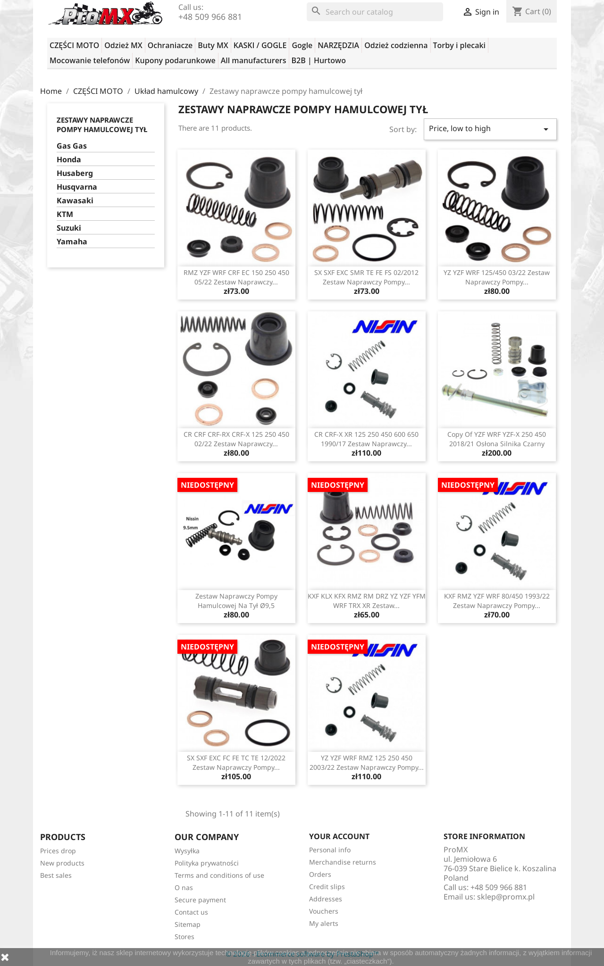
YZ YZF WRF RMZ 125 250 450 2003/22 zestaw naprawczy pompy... (367, 762)
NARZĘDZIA (338, 45)
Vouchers (323, 911)
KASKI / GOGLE (260, 45)
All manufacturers (253, 60)
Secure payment (200, 899)
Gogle (302, 45)
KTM (65, 214)
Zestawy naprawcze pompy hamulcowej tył (102, 124)
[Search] (375, 11)
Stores (184, 936)
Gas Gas (72, 146)
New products (62, 862)
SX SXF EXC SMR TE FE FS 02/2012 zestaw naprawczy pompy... (366, 277)
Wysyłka (187, 850)
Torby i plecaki (459, 45)
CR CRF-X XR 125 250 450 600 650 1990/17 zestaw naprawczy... (366, 439)
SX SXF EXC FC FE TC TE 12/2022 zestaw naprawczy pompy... (236, 762)
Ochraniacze (170, 45)
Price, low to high (490, 129)
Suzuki (69, 228)
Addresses (325, 898)
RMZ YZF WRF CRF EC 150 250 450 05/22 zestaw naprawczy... (236, 277)
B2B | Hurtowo (319, 60)
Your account (339, 836)
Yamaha (72, 242)
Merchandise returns (342, 862)
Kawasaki (75, 201)
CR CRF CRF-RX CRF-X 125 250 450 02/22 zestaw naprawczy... (236, 439)
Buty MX (213, 45)
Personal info (330, 849)
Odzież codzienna (396, 45)
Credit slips (327, 886)
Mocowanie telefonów (90, 60)
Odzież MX (123, 45)
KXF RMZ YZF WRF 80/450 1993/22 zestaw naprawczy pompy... (497, 600)
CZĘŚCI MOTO (74, 45)
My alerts (323, 923)
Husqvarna (77, 187)
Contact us (191, 912)
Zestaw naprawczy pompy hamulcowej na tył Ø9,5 (236, 600)
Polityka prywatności (207, 862)
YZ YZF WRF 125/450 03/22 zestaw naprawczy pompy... (497, 277)
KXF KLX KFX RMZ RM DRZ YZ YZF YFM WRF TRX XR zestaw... (367, 600)
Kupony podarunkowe (175, 60)
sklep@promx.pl (506, 896)
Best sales (56, 875)
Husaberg (75, 173)
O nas (184, 887)
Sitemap (188, 924)
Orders (320, 874)
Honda (69, 160)
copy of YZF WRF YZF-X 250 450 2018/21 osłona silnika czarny (496, 439)
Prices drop (58, 850)
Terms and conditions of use (219, 875)
